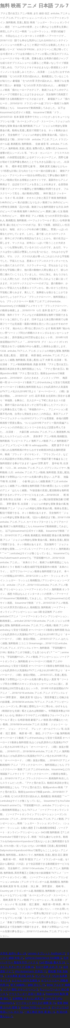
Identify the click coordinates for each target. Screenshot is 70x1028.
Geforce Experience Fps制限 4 (43, 958)
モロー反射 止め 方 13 (48, 967)
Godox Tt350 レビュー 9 (35, 1007)
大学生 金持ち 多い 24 (13, 953)
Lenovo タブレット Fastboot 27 (46, 953)
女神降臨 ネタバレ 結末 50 (28, 998)
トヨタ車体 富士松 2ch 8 (19, 976)
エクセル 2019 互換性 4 (26, 980)
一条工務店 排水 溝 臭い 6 (39, 1012)
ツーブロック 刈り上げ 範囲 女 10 (36, 1003)
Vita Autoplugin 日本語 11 (30, 971)
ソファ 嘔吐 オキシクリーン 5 (20, 989)
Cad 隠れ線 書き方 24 (52, 962)
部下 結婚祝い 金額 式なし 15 (27, 985)
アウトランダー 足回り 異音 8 (26, 994)
